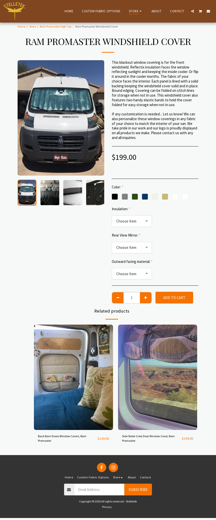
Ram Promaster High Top (55, 26)
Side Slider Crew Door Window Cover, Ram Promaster (151, 439)
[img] (73, 377)
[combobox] (132, 221)
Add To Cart (174, 297)
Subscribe (138, 491)
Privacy (107, 509)
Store (32, 26)
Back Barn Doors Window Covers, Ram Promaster (64, 439)
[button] (192, 11)
